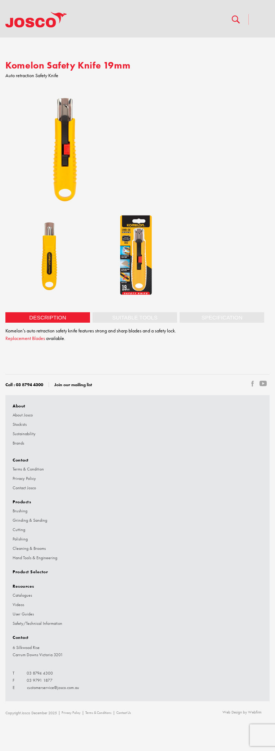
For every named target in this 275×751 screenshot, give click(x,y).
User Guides (23, 614)
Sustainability (24, 433)
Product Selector (30, 571)
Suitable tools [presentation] (135, 317)
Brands (18, 443)
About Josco (23, 415)
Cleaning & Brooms (29, 548)
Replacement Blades (25, 338)
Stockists (20, 424)
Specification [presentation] (222, 317)
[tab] (47, 317)
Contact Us (123, 713)
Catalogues (22, 595)
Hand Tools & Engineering (35, 557)
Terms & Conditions (98, 713)
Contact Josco (24, 487)
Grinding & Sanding (30, 520)
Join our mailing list (73, 384)
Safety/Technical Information (37, 623)
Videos (18, 604)
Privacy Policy (24, 478)
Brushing (20, 510)
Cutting (19, 529)
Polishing (20, 539)
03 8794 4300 (29, 384)
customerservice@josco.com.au (53, 687)
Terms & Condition (28, 469)
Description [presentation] (47, 317)
